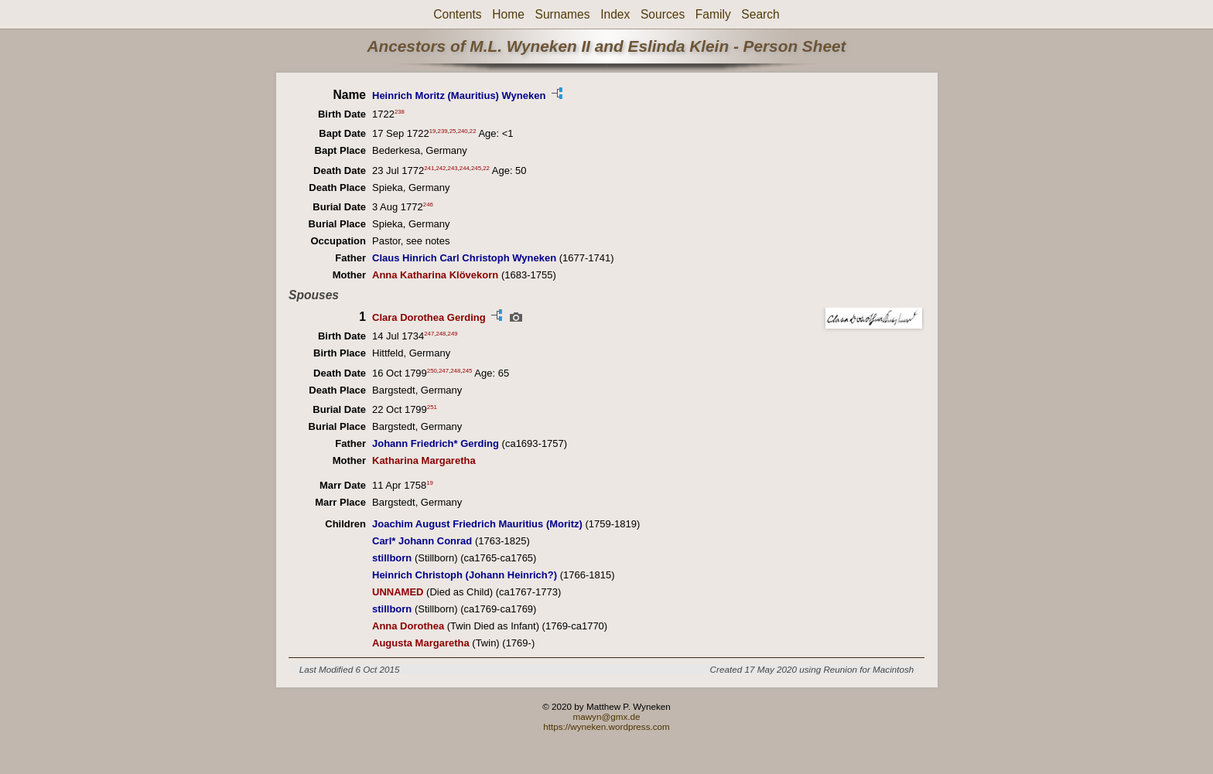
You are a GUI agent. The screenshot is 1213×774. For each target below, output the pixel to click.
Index (615, 14)
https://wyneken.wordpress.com (606, 726)
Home (508, 14)
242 (441, 167)
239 (443, 131)
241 (429, 167)
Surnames (562, 14)
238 (400, 111)
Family (713, 14)
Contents (457, 14)
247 (429, 333)
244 (465, 167)
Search (760, 14)
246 (428, 204)
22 (473, 131)
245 (476, 167)
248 (441, 333)
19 (432, 131)
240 (463, 131)
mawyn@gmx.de (606, 716)
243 (453, 167)
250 (432, 370)
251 (432, 407)
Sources (663, 14)
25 (452, 131)
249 (453, 333)
